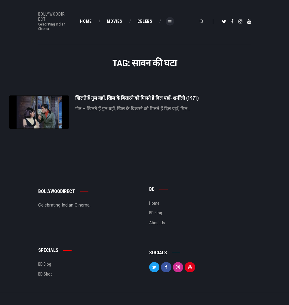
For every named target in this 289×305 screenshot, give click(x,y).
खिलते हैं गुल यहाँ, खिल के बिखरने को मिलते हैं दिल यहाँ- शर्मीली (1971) (136, 98)
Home (154, 203)
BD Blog (155, 212)
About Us (157, 222)
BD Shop (45, 274)
